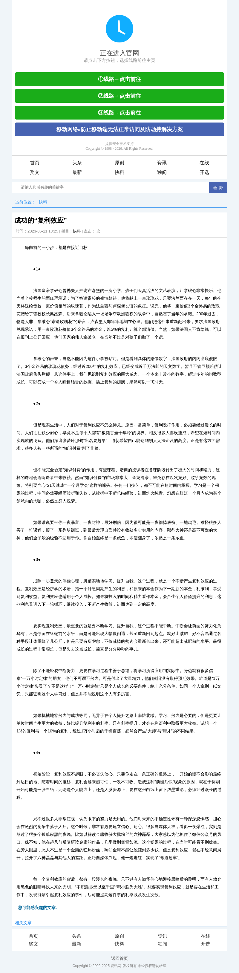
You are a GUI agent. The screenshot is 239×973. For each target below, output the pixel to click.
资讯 (162, 162)
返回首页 (119, 958)
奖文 (34, 172)
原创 (119, 162)
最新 (77, 172)
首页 (34, 162)
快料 (119, 172)
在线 (204, 162)
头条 (77, 162)
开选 (204, 172)
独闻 (162, 172)
